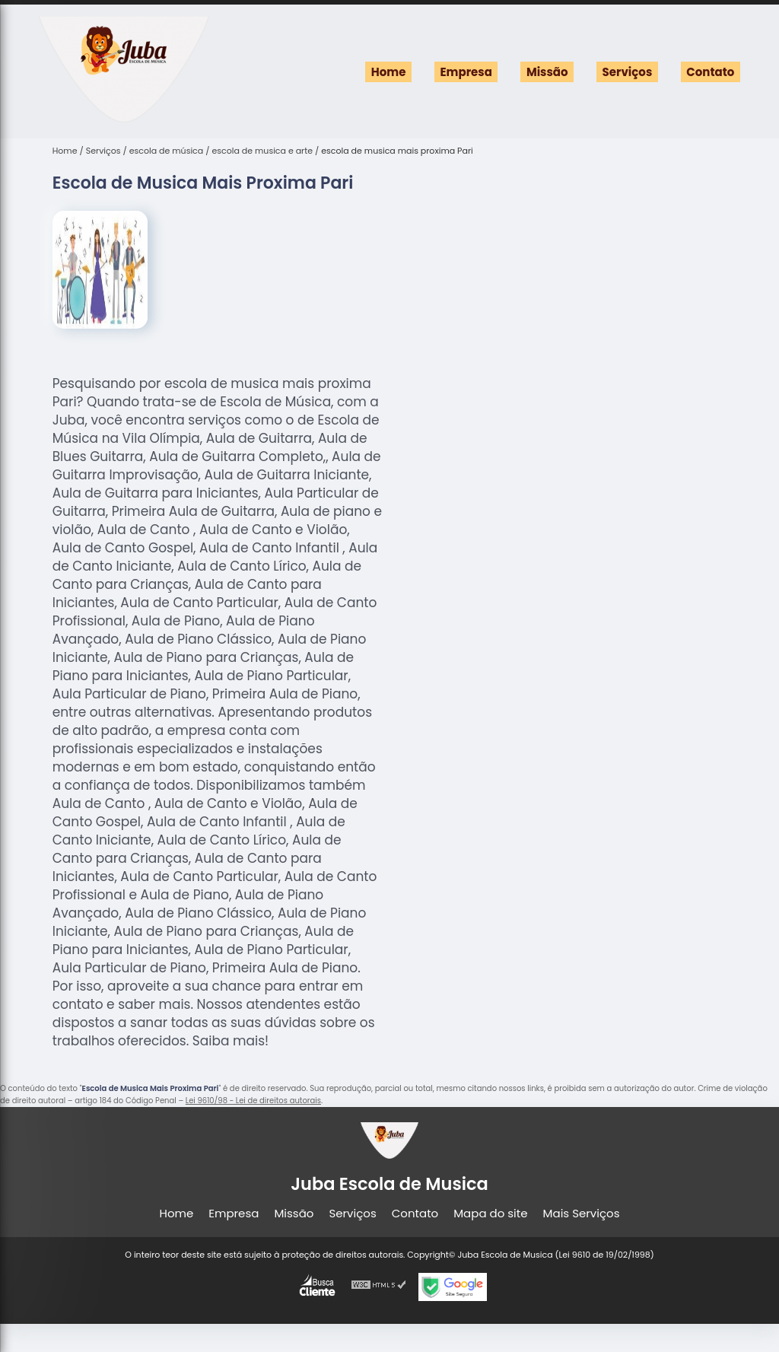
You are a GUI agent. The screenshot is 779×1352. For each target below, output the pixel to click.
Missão (547, 72)
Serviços (628, 72)
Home (388, 72)
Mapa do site (490, 1213)
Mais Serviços (581, 1213)
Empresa (465, 72)
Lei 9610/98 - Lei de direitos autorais (253, 1100)
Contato (710, 72)
